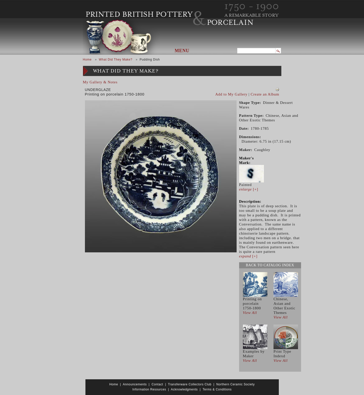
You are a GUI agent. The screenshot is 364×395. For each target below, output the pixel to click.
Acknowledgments (184, 389)
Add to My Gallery (231, 94)
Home (87, 59)
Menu (182, 50)
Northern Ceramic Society (235, 384)
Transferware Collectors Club (190, 384)
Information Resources (149, 389)
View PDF (277, 89)
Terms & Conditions (217, 389)
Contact (157, 384)
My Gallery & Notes (100, 82)
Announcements (135, 384)
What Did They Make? (115, 59)
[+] (248, 189)
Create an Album (265, 94)
